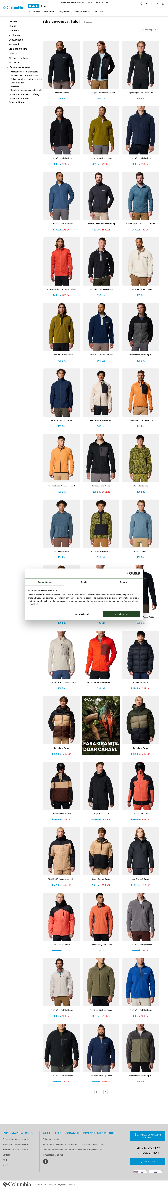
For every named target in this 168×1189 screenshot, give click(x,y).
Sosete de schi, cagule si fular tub (26, 90)
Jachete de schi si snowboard (24, 72)
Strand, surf (98, 12)
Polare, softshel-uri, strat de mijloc (26, 79)
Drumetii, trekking (82, 12)
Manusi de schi (17, 82)
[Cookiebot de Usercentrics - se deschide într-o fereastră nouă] (128, 573)
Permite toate (121, 614)
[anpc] (140, 1171)
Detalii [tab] (84, 582)
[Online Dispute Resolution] (155, 1171)
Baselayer (15, 86)
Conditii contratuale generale (16, 1139)
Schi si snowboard (20, 67)
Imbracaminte (35, 12)
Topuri (12, 25)
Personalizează (83, 614)
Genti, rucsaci (16, 39)
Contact (6, 1155)
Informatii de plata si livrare (15, 1149)
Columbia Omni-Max (20, 98)
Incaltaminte (49, 12)
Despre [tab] (123, 582)
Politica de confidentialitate (15, 1144)
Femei (45, 6)
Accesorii (14, 44)
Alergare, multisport (19, 58)
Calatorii (13, 53)
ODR (5, 1160)
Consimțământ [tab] (44, 582)
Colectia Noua (16, 102)
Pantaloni (14, 30)
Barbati (33, 6)
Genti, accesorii (64, 12)
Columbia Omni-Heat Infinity (24, 94)
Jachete (13, 21)
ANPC (5, 1165)
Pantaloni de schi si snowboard (24, 75)
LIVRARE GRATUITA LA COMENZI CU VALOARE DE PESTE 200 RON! (84, 2)
